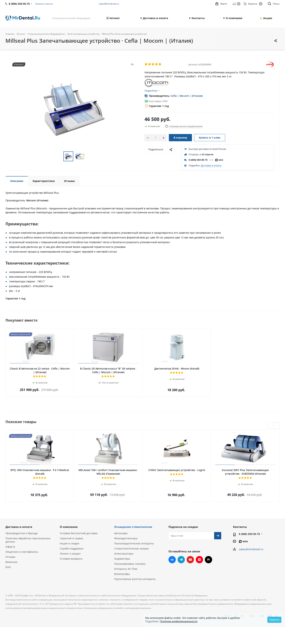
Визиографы (122, 574)
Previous (271, 426)
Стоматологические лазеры (131, 548)
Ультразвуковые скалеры (130, 563)
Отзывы (10, 557)
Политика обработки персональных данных (27, 540)
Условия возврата (71, 558)
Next (277, 426)
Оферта (10, 546)
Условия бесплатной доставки (79, 533)
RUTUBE (208, 559)
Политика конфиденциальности (178, 621)
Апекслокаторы (123, 553)
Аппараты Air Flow (125, 569)
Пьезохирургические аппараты (134, 543)
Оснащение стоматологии (133, 527)
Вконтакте (172, 559)
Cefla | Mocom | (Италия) (186, 96)
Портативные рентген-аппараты (135, 579)
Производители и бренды (21, 533)
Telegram (181, 559)
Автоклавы (121, 533)
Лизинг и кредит (70, 553)
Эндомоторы (122, 558)
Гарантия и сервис (71, 538)
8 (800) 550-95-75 (198, 160)
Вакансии (11, 562)
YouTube (190, 559)
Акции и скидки (69, 543)
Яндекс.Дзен (199, 559)
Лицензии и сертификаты (21, 551)
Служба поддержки (71, 548)
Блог (8, 567)
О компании (69, 527)
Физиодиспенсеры (126, 538)
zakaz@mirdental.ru (109, 3)
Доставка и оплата (211, 165)
